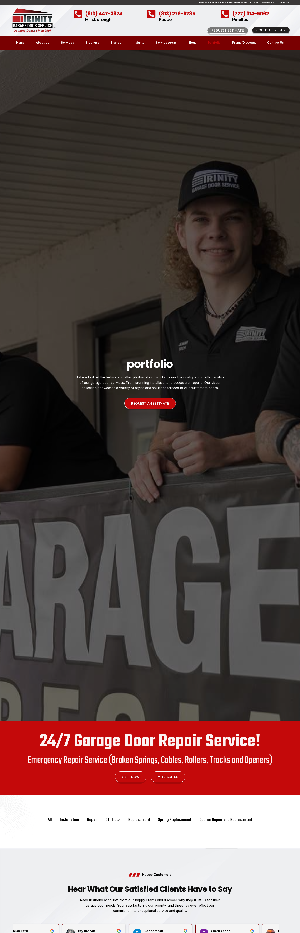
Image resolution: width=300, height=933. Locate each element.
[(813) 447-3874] (77, 14)
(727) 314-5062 (250, 13)
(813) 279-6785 (177, 13)
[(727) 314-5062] (225, 14)
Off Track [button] (113, 819)
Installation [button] (69, 819)
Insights (138, 42)
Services (67, 42)
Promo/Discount (244, 42)
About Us (42, 42)
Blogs (192, 42)
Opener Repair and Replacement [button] (225, 819)
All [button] (50, 819)
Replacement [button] (139, 819)
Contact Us (275, 42)
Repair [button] (92, 819)
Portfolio (214, 42)
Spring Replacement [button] (174, 819)
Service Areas (166, 42)
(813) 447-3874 (103, 13)
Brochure (92, 42)
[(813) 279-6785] (151, 14)
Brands (116, 42)
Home (20, 42)
